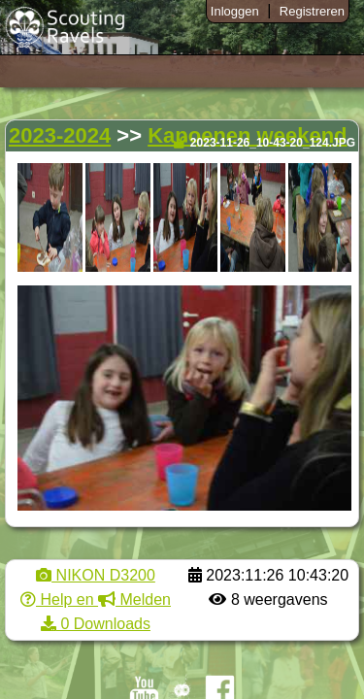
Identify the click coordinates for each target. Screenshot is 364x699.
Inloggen (235, 11)
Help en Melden (95, 599)
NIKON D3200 (95, 575)
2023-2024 (60, 135)
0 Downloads (95, 624)
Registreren (312, 11)
